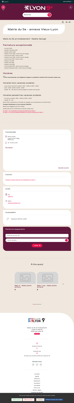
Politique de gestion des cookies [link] (54, 399)
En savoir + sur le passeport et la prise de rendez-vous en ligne (18, 110)
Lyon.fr (6, 1)
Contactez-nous (37, 351)
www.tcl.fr (10, 196)
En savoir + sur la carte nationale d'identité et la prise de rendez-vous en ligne (22, 112)
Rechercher (27, 14)
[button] (63, 22)
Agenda (37, 376)
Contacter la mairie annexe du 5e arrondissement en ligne (19, 179)
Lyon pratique (68, 1)
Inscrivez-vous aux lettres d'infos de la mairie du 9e (37, 355)
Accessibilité (37, 385)
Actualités (37, 374)
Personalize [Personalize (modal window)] (40, 399)
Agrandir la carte (63, 167)
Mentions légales (37, 390)
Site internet (9, 147)
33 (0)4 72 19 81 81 (37, 346)
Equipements (37, 380)
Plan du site (37, 387)
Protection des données (37, 392)
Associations (37, 383)
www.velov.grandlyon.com (14, 203)
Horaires (37, 333)
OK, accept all (16, 399)
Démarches (37, 378)
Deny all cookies (28, 399)
